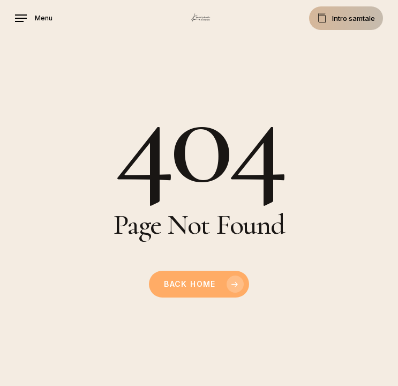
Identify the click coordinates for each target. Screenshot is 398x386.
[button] (33, 18)
